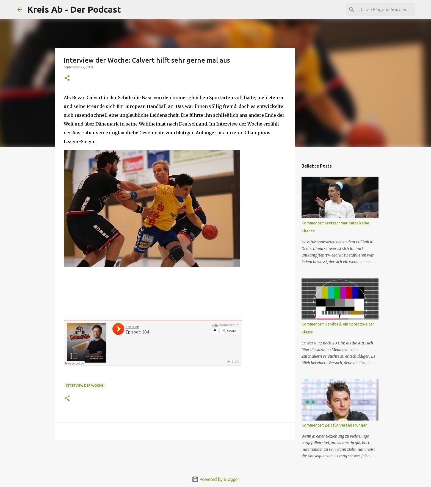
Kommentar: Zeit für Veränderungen (335, 425)
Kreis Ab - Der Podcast (74, 9)
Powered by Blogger (215, 479)
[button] (67, 78)
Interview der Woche (84, 385)
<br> (153, 343)
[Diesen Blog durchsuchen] (386, 9)
